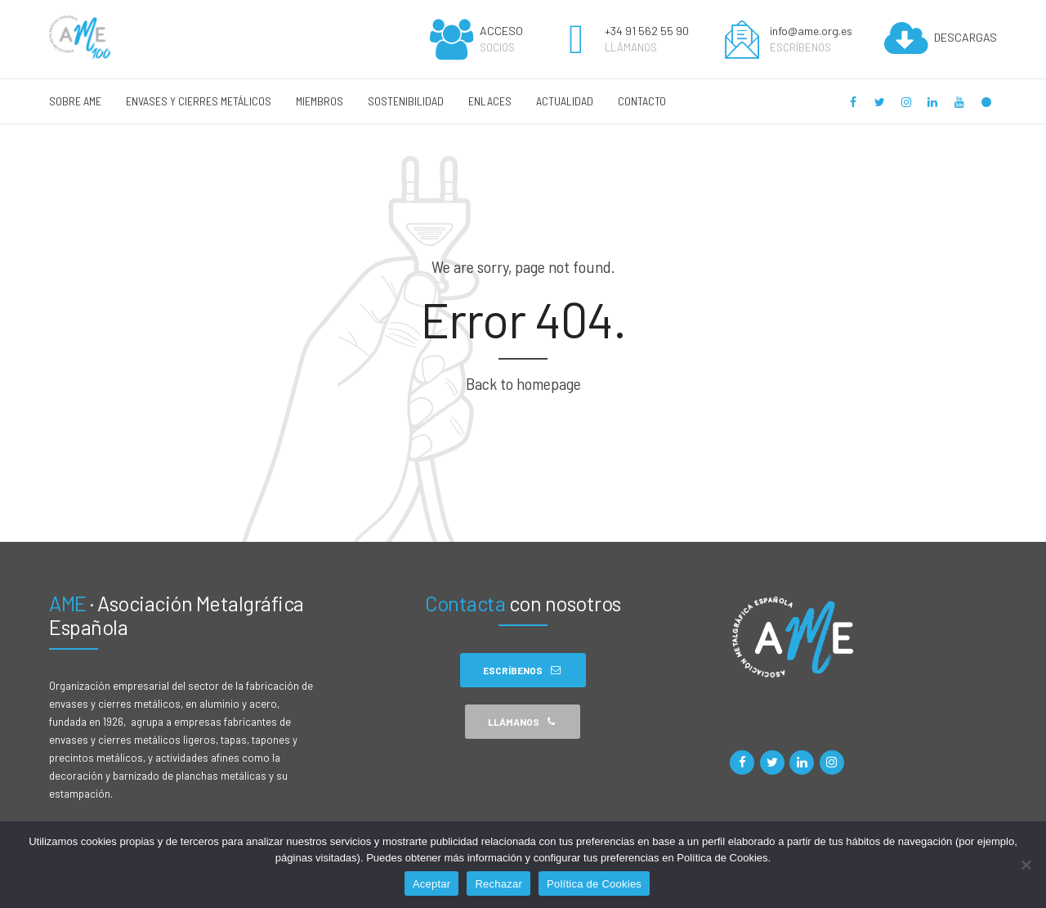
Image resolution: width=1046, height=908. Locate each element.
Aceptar (432, 884)
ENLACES (490, 101)
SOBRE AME (75, 101)
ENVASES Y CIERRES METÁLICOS (198, 101)
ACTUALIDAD (564, 101)
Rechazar (498, 884)
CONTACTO (642, 101)
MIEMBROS (319, 101)
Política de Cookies (594, 884)
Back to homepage (523, 383)
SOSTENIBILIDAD (406, 101)
